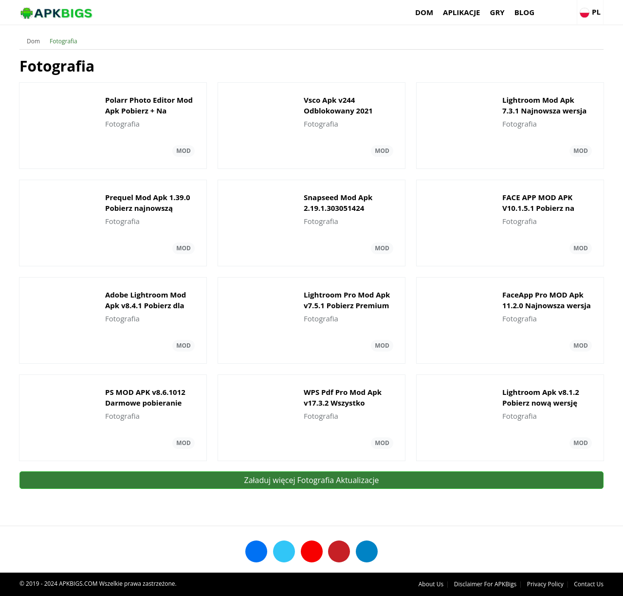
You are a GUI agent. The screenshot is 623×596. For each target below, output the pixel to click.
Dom (424, 12)
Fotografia (63, 41)
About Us (431, 584)
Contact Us (589, 584)
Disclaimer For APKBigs (485, 584)
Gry (497, 12)
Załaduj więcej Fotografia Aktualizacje (311, 480)
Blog (524, 12)
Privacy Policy (545, 584)
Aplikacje (461, 12)
